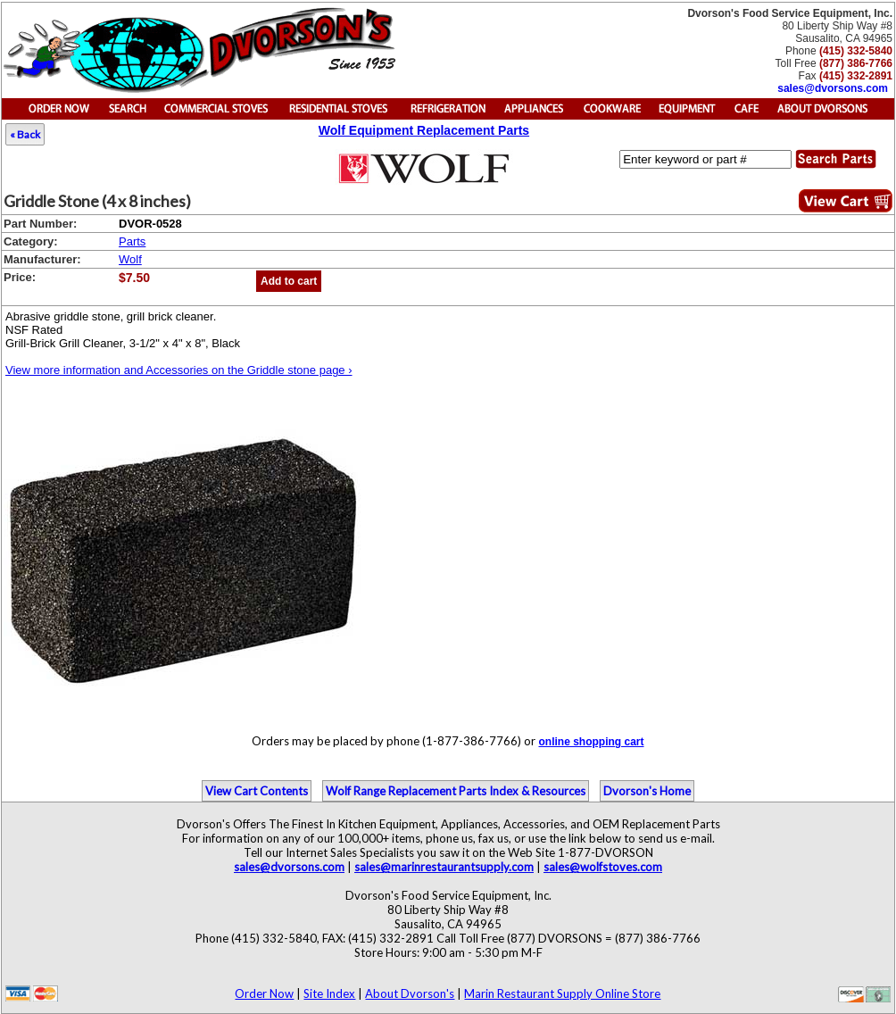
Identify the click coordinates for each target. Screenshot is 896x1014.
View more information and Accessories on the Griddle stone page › (179, 370)
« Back (25, 134)
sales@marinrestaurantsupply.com (444, 867)
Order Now (264, 993)
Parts (132, 241)
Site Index (329, 993)
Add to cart (289, 281)
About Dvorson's (409, 993)
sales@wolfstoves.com (602, 867)
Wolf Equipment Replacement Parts (424, 130)
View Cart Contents (256, 791)
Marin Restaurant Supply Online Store (562, 993)
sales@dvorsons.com (832, 88)
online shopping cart (590, 742)
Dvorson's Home (647, 791)
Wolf (130, 259)
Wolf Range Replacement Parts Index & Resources (455, 791)
